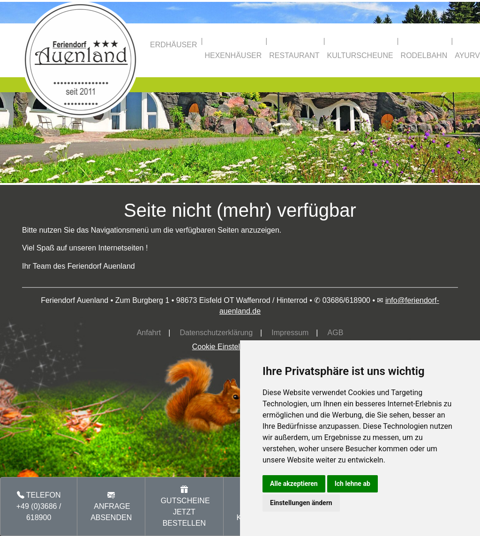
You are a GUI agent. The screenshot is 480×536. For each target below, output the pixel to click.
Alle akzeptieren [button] (294, 483)
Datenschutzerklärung (216, 333)
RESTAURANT (294, 55)
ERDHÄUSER (173, 45)
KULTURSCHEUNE (360, 55)
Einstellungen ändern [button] (301, 503)
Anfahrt (149, 333)
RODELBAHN (424, 55)
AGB (336, 333)
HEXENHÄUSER (233, 55)
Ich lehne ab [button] (352, 483)
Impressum (289, 333)
